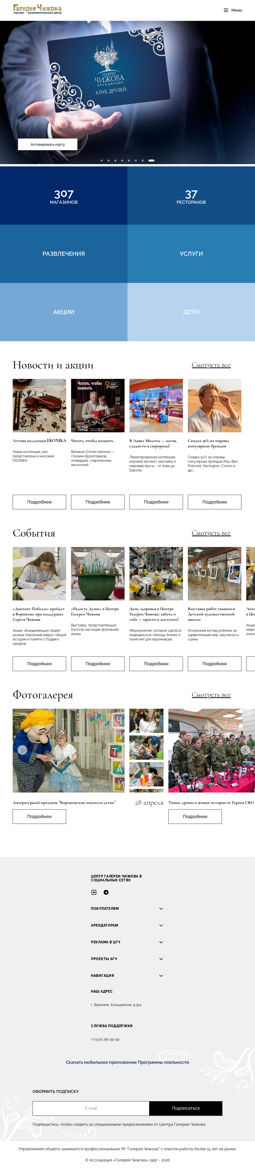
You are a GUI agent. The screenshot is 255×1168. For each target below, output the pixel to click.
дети (191, 311)
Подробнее (39, 501)
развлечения (64, 253)
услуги (191, 253)
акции (63, 311)
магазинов (64, 195)
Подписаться (186, 1108)
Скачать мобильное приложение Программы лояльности (127, 1062)
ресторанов (191, 195)
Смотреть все (211, 364)
